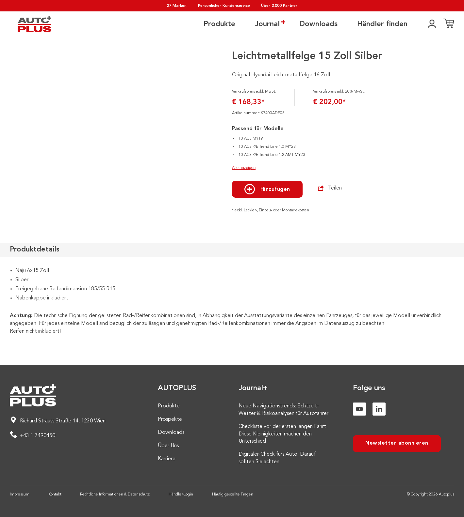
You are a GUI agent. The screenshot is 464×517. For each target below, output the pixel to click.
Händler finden (382, 24)
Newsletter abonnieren (396, 443)
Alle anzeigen (244, 167)
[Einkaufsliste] (448, 24)
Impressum (19, 494)
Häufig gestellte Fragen (232, 494)
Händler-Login (181, 494)
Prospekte (170, 419)
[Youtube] (359, 409)
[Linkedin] (379, 409)
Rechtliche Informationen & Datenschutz (115, 494)
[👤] (432, 24)
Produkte (219, 24)
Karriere (166, 459)
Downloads (318, 24)
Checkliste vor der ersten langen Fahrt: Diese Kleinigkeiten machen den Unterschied (283, 434)
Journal (267, 24)
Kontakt (54, 494)
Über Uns (168, 446)
